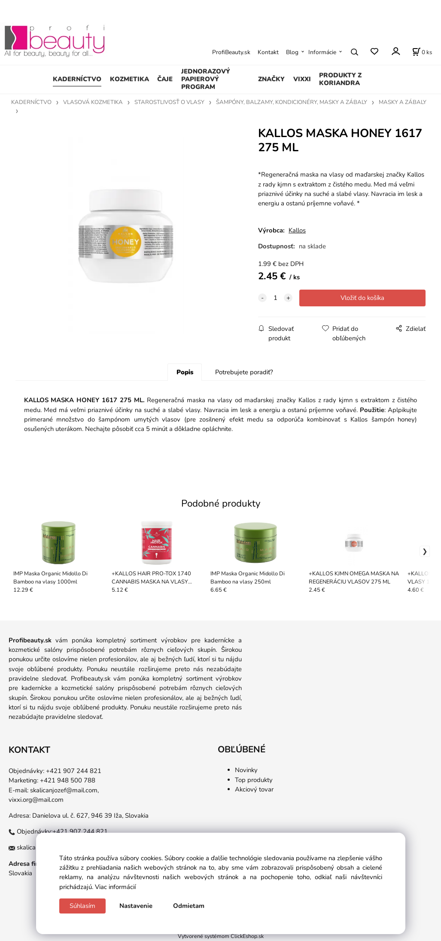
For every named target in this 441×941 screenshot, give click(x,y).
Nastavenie (135, 905)
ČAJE (165, 79)
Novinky (246, 770)
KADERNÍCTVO (77, 79)
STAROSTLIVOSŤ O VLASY (169, 102)
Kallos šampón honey (382, 419)
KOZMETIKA (129, 79)
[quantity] (275, 298)
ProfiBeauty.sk (231, 52)
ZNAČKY (271, 79)
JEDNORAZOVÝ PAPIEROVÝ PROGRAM (205, 79)
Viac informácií (115, 887)
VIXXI (302, 79)
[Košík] (422, 52)
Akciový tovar (254, 789)
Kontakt (268, 52)
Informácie (322, 52)
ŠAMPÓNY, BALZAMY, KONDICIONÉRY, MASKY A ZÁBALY (291, 102)
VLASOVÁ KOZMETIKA (93, 102)
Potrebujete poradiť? (244, 372)
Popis (184, 372)
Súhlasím (82, 905)
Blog (292, 52)
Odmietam (188, 905)
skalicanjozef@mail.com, (64, 790)
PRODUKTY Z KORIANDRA (340, 79)
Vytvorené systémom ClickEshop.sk (221, 936)
